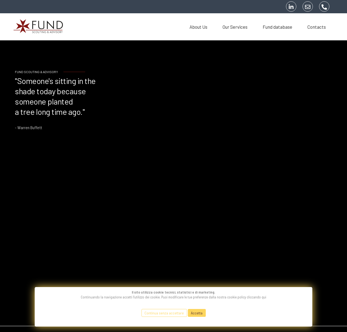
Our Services (235, 27)
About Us (198, 27)
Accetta (197, 313)
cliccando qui (256, 297)
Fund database (277, 27)
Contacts (316, 27)
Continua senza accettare (164, 313)
